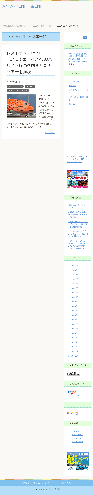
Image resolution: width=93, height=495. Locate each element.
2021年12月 (73, 275)
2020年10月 (73, 298)
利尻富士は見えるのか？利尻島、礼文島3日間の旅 (77, 215)
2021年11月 (73, 280)
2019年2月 (73, 343)
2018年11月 (73, 356)
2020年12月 (73, 289)
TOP (14, 26)
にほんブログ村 (73, 396)
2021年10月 (73, 284)
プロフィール (76, 17)
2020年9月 (73, 302)
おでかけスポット (15, 87)
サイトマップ (46, 17)
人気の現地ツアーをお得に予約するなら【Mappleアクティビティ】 (78, 159)
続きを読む (50, 133)
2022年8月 (73, 271)
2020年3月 (73, 316)
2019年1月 (73, 347)
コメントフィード (79, 439)
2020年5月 (73, 311)
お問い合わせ (67, 483)
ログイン (75, 432)
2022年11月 (73, 266)
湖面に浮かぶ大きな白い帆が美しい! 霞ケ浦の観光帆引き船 (78, 224)
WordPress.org (78, 442)
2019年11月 (73, 325)
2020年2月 (73, 320)
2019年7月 (73, 338)
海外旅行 (72, 105)
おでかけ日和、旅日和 (24, 6)
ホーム (17, 17)
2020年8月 (73, 307)
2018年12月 (73, 352)
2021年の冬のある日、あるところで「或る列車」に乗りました (78, 234)
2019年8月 (73, 334)
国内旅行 (30, 87)
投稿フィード (77, 435)
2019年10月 (73, 329)
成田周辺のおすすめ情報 (17, 91)
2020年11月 (73, 293)
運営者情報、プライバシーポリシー (37, 483)
